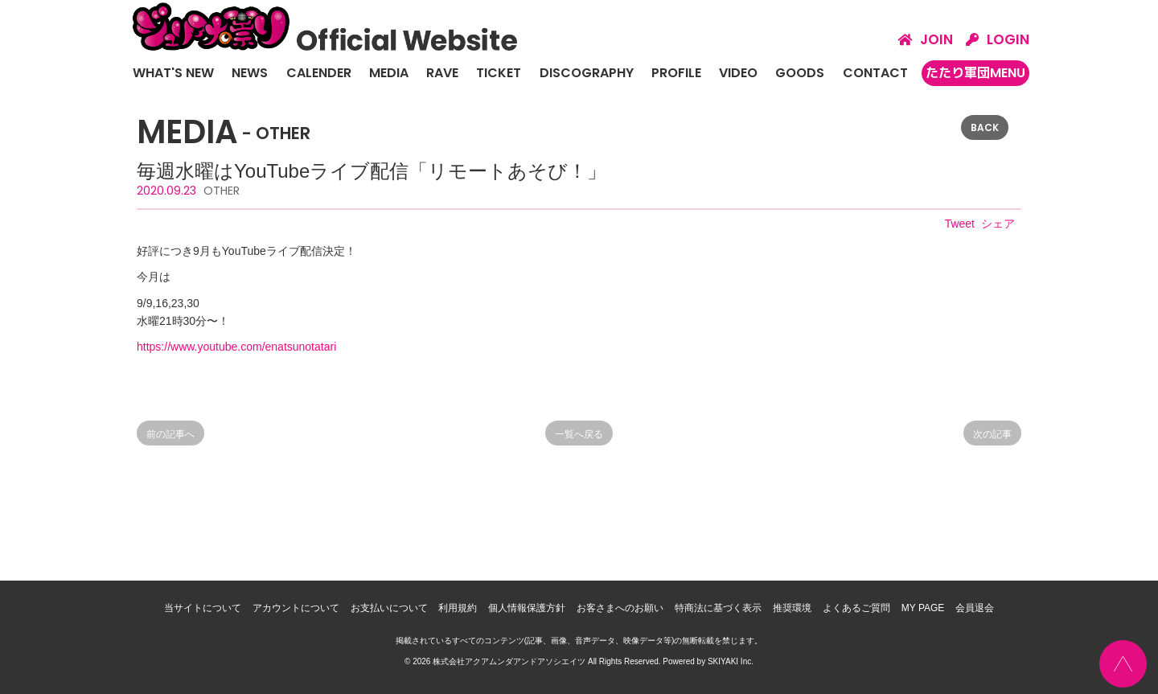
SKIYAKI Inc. (731, 661)
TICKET (498, 73)
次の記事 (992, 434)
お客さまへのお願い (620, 608)
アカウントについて (296, 608)
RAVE (442, 73)
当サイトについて (202, 608)
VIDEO (738, 73)
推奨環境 (792, 608)
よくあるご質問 (856, 608)
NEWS (250, 73)
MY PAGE (923, 608)
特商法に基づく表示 (718, 608)
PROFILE (676, 73)
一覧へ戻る (579, 434)
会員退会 (974, 608)
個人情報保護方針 (526, 608)
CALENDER (318, 73)
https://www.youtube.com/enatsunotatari (236, 346)
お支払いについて (389, 608)
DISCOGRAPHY (587, 73)
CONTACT (875, 73)
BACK (985, 127)
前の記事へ (170, 434)
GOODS (799, 73)
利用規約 (457, 608)
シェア (998, 223)
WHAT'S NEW (173, 73)
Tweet (960, 223)
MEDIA (389, 73)
